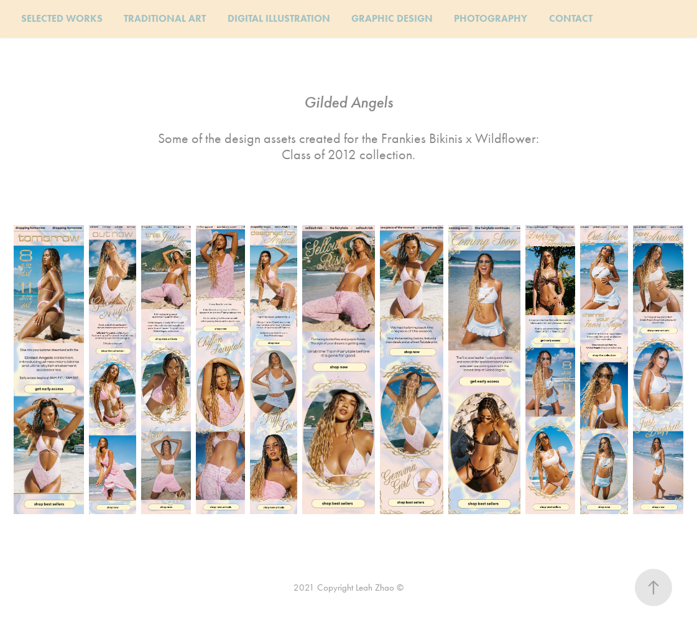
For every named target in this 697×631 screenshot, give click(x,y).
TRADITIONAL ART (165, 18)
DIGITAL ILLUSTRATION (279, 18)
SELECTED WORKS (62, 18)
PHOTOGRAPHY (490, 18)
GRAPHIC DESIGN (392, 18)
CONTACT (571, 18)
